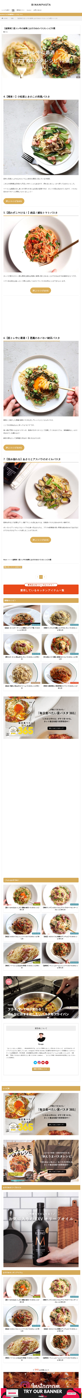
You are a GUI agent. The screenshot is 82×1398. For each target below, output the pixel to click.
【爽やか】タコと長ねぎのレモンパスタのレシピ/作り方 (21, 658)
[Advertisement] (41, 313)
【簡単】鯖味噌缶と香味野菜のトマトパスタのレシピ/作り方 (60, 687)
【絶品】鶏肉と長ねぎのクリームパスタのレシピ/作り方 (21, 687)
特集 (13, 10)
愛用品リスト (21, 10)
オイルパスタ (36, 624)
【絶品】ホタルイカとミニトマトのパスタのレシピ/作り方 (21, 938)
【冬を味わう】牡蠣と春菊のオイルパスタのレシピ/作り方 (60, 658)
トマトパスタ (74, 683)
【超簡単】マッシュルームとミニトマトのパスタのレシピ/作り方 (60, 967)
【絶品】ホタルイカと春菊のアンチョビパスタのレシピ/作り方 (60, 938)
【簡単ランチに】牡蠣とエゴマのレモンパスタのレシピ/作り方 (60, 629)
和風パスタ (36, 904)
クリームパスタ (35, 683)
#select (29, 10)
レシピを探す (6, 10)
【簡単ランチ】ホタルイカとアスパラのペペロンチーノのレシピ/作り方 (60, 909)
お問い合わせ (37, 10)
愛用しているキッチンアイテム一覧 (42, 588)
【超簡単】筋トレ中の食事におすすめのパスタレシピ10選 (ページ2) (37, 18)
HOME (6, 18)
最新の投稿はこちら (40, 1069)
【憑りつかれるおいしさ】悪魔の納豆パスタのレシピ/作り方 (21, 909)
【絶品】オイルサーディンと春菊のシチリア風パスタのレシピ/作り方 (22, 629)
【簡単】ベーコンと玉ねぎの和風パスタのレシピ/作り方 (21, 967)
